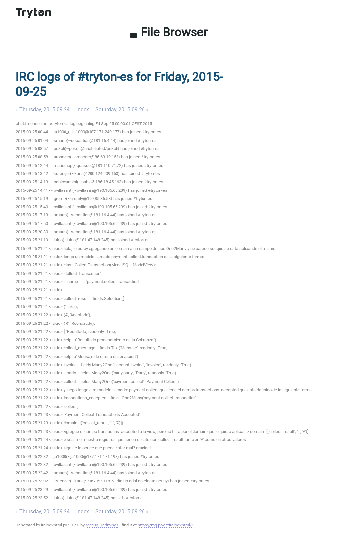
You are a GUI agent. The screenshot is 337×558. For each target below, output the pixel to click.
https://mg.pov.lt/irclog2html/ (165, 525)
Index (82, 109)
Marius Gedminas (102, 525)
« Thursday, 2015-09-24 (42, 109)
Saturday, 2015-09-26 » (122, 109)
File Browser (169, 32)
